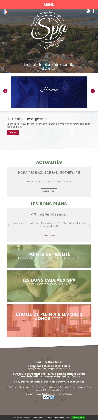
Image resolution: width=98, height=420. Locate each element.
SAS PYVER (51, 394)
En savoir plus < (49, 191)
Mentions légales (65, 394)
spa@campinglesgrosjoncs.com (49, 368)
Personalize (78, 417)
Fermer (13, 132)
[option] (49, 92)
